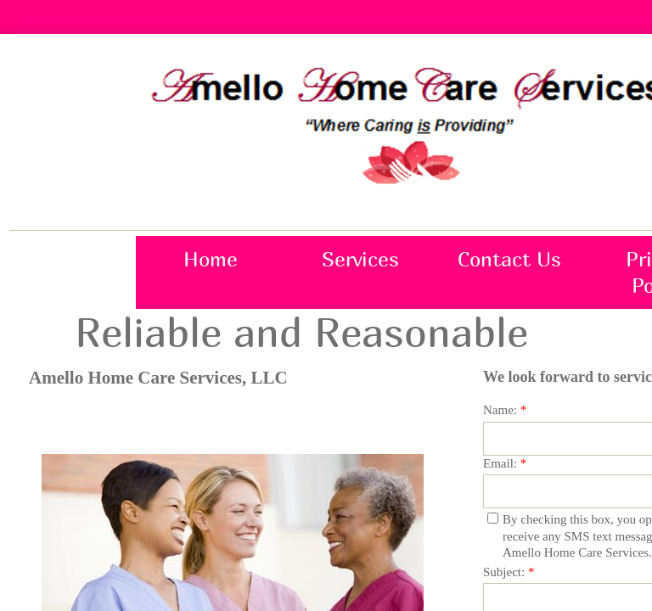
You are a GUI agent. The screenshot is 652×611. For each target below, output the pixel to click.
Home (210, 259)
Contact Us (509, 259)
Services (360, 259)
